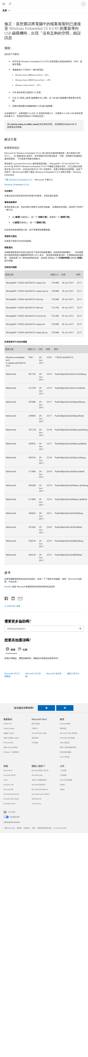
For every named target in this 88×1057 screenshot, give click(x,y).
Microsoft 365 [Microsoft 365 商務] (8, 789)
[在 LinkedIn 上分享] (12, 598)
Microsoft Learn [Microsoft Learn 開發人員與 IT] (37, 775)
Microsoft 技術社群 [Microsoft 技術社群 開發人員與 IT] (38, 784)
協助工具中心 (73, 673)
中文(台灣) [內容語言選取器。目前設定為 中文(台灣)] (11, 812)
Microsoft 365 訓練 (33, 675)
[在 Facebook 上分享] (6, 598)
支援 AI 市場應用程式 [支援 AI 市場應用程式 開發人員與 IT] (39, 780)
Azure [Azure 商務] (6, 780)
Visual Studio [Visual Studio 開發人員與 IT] (36, 803)
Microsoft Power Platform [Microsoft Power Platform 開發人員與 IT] (41, 794)
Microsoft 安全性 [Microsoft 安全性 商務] (10, 775)
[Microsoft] (43, 2)
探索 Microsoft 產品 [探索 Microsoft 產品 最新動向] (11, 747)
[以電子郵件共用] (19, 598)
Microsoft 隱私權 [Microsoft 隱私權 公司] (66, 780)
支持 (4, 10)
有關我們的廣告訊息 (44, 828)
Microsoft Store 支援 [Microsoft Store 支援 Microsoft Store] (39, 733)
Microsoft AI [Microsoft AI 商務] (8, 770)
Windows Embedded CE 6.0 (16, 184)
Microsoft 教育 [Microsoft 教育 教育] (65, 723)
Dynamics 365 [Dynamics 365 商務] (9, 784)
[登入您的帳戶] (83, 4)
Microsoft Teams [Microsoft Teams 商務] (9, 803)
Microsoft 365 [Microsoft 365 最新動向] (8, 742)
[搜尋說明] (10, 3)
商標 (33, 828)
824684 (7, 586)
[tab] (11, 650)
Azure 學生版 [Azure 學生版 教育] (64, 757)
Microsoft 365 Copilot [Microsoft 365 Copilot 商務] (11, 799)
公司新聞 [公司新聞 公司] (63, 775)
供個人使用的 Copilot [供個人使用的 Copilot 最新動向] (11, 738)
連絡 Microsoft (9, 828)
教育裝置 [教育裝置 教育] (63, 728)
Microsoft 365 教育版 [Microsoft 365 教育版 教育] (67, 738)
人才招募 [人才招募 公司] (63, 770)
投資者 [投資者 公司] (62, 784)
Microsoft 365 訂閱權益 (12, 675)
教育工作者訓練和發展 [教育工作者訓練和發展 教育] (68, 747)
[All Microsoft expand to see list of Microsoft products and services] (3, 4)
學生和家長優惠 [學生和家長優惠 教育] (65, 752)
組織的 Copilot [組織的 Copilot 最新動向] (9, 733)
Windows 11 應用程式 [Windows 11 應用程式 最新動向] (11, 752)
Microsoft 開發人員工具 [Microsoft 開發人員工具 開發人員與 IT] (40, 770)
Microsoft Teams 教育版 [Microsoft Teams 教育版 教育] (68, 733)
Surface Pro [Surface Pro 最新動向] (8, 723)
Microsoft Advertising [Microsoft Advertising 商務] (11, 794)
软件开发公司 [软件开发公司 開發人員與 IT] (36, 799)
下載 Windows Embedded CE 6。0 (19, 179)
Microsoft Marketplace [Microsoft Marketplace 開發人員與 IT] (40, 789)
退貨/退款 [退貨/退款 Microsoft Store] (35, 738)
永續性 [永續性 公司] (62, 789)
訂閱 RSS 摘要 (13, 606)
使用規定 (27, 828)
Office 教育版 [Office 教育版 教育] (64, 742)
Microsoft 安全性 (54, 673)
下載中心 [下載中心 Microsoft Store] (35, 728)
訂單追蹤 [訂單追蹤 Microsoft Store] (35, 742)
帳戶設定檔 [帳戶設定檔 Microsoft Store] (36, 723)
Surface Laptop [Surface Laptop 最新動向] (9, 728)
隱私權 (19, 828)
